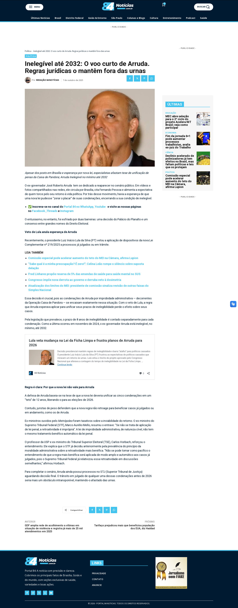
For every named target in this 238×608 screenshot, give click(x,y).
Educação (170, 113)
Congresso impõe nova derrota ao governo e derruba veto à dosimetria (74, 279)
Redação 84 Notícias (47, 80)
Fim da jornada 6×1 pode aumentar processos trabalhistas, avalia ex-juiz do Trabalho (178, 141)
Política (28, 51)
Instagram (67, 211)
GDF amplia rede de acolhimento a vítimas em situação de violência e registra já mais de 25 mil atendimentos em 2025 (54, 528)
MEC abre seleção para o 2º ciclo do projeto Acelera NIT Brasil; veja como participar (178, 122)
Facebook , (39, 211)
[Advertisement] (119, 35)
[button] (203, 7)
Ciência (169, 152)
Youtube (100, 206)
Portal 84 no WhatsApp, (79, 206)
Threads (51, 211)
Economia (170, 133)
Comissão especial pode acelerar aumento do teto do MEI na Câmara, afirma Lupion (83, 258)
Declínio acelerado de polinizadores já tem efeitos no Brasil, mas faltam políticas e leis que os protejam (179, 161)
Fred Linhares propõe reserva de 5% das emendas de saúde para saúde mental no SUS (84, 274)
